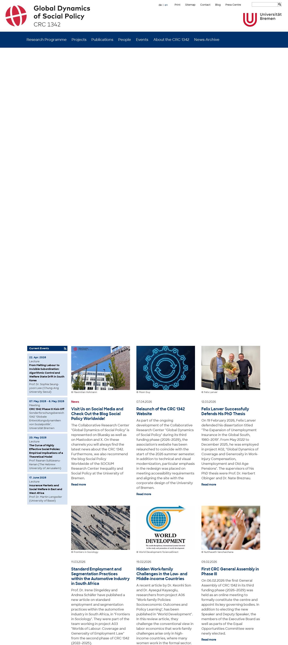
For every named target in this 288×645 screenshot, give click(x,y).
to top (260, 558)
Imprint (243, 639)
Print (177, 4)
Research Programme (47, 39)
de (160, 5)
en (166, 5)
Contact (205, 4)
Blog (218, 4)
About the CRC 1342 (171, 39)
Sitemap (190, 4)
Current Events (39, 60)
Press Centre (233, 4)
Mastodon (76, 639)
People (124, 39)
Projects (79, 39)
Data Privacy (257, 639)
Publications (102, 39)
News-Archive (206, 39)
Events (142, 39)
